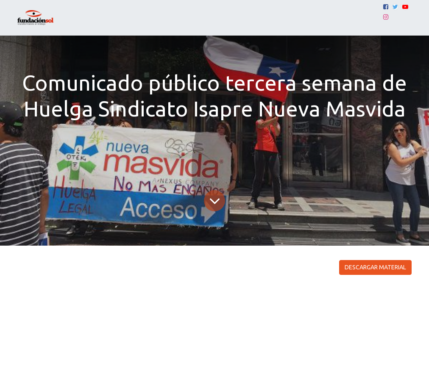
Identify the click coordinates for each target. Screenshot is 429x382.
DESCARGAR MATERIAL (375, 267)
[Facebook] (386, 6)
